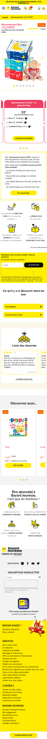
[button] (39, 8)
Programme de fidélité (11, 650)
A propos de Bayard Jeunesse (14, 710)
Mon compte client (10, 645)
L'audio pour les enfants (12, 700)
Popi (7, 447)
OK (39, 577)
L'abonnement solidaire (11, 678)
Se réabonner (8, 648)
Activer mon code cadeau (12, 680)
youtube (33, 563)
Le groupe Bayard (9, 720)
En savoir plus (23, 193)
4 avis (43, 29)
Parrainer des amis (10, 659)
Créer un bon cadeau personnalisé (16, 672)
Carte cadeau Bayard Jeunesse (14, 675)
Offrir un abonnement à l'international (17, 656)
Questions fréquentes (11, 629)
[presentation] (17, 272)
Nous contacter (9, 632)
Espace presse (8, 718)
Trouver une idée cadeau (12, 689)
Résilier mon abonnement (12, 664)
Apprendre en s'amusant (12, 698)
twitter (38, 563)
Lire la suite (38, 281)
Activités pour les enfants (12, 692)
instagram (22, 563)
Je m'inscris (33, 265)
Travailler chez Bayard (11, 723)
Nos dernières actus (10, 715)
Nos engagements (9, 712)
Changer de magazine (11, 661)
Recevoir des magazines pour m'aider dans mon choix (23, 669)
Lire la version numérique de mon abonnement (20, 667)
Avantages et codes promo (13, 653)
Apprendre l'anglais (10, 695)
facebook (27, 563)
